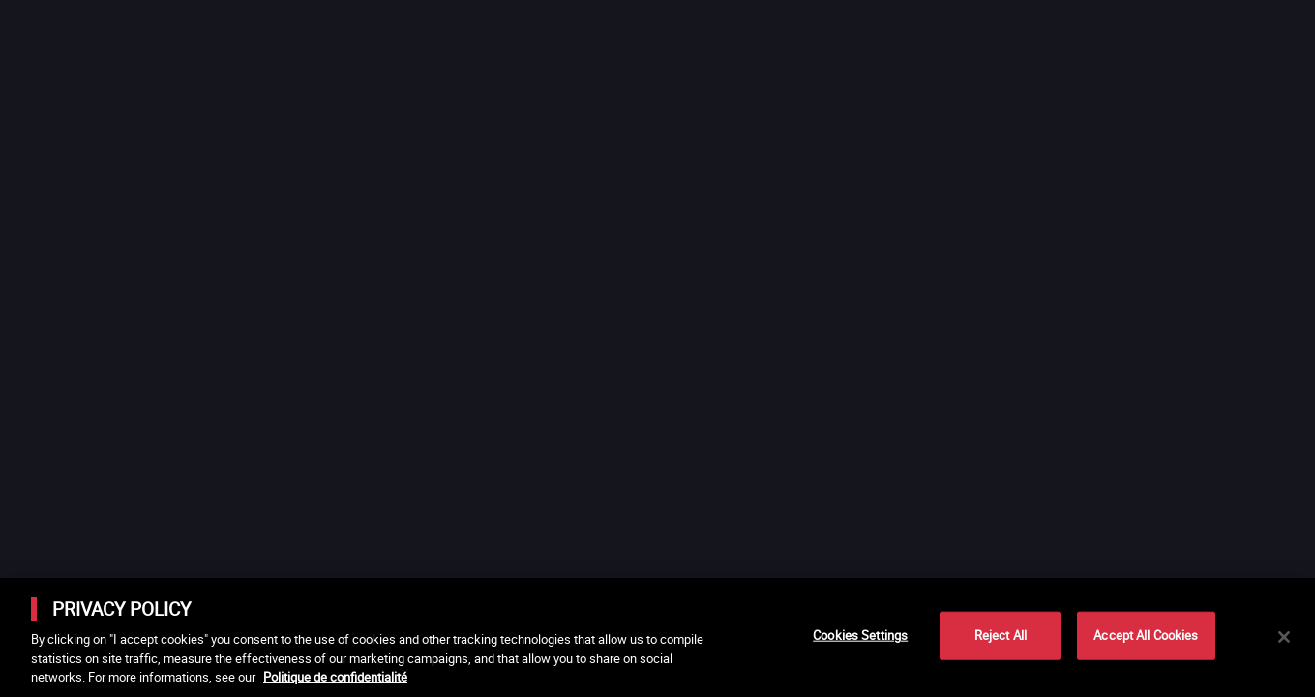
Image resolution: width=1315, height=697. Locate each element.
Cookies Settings (860, 635)
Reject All (1000, 635)
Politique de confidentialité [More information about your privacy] (335, 676)
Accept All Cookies (1145, 635)
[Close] (1284, 637)
